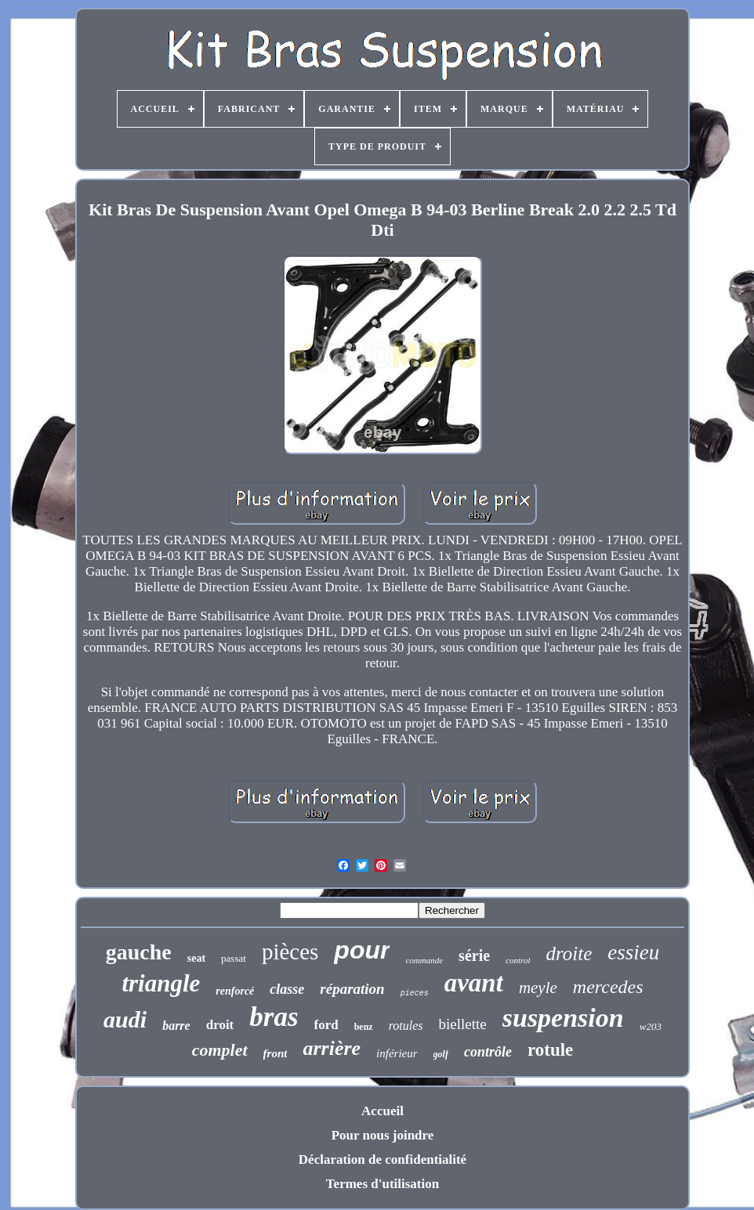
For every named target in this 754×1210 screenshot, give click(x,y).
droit (220, 1024)
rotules (406, 1025)
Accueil (382, 1110)
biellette (463, 1024)
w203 (651, 1026)
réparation (352, 989)
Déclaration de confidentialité (382, 1159)
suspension (563, 1017)
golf (440, 1054)
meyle (538, 987)
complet (220, 1050)
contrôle (488, 1052)
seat (196, 958)
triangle (160, 983)
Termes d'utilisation (382, 1183)
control (518, 960)
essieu (633, 952)
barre (176, 1025)
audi (125, 1019)
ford (326, 1024)
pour (362, 950)
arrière (332, 1048)
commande (424, 960)
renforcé (235, 991)
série (474, 955)
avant (473, 983)
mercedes (608, 987)
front (275, 1053)
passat (233, 958)
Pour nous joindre (383, 1135)
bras (273, 1017)
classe (287, 989)
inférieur (397, 1053)
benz (363, 1026)
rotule (550, 1050)
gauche (139, 952)
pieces (415, 993)
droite (569, 953)
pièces (290, 951)
